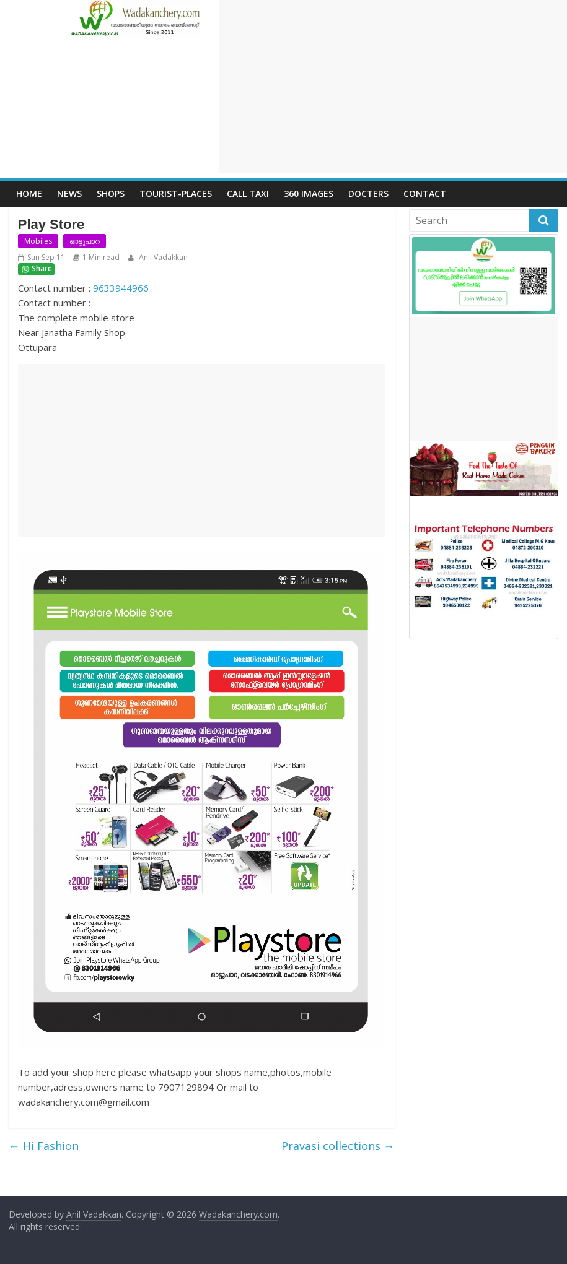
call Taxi (248, 193)
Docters (368, 193)
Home (29, 193)
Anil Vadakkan (162, 257)
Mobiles (38, 241)
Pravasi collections (338, 1145)
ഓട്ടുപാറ (84, 241)
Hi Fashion (44, 1145)
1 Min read (101, 257)
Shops (111, 193)
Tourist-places (175, 193)
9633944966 (121, 288)
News (69, 193)
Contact (424, 193)
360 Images (308, 193)
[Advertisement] (393, 86)
